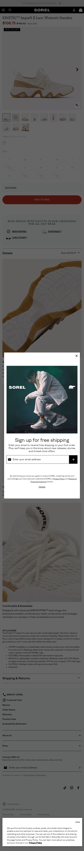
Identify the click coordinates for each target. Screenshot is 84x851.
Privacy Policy (59, 479)
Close (77, 822)
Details (42, 487)
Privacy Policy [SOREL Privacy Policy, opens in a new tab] (35, 843)
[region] (42, 832)
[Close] (76, 356)
